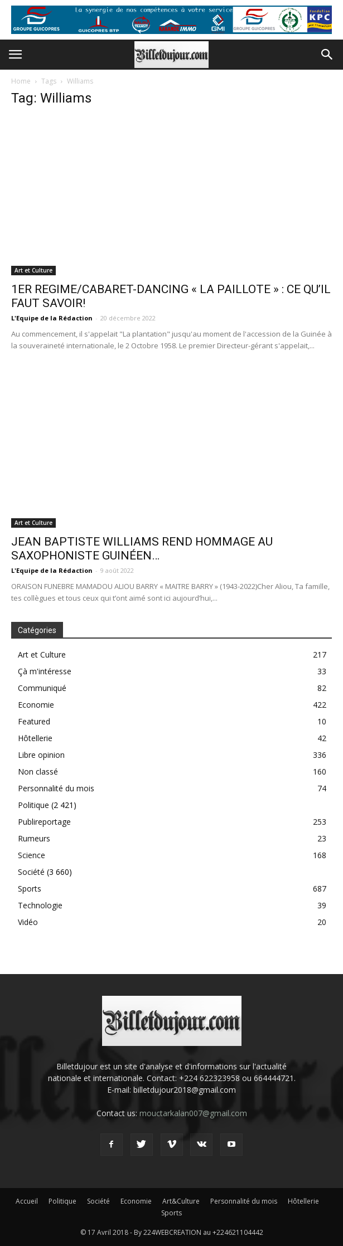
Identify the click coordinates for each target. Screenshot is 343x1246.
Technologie (40, 905)
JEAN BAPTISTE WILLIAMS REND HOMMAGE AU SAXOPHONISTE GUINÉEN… (142, 548)
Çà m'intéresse (44, 671)
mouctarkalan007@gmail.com (193, 1113)
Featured (34, 721)
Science (31, 855)
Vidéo (28, 922)
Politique (33, 805)
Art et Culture (33, 270)
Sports (29, 888)
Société (31, 872)
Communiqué (42, 688)
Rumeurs (34, 838)
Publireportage (44, 821)
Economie (36, 704)
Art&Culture (181, 1201)
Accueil (27, 1201)
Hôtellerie (35, 738)
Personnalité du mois (56, 788)
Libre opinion (41, 754)
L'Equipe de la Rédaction (52, 318)
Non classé (38, 771)
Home (21, 81)
